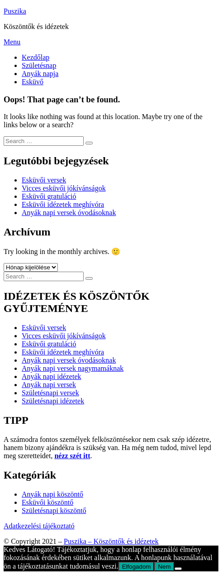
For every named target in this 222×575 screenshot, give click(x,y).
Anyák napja (40, 73)
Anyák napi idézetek (51, 376)
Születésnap (39, 65)
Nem (164, 566)
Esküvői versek (44, 180)
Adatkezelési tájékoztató (39, 526)
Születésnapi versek (50, 393)
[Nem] (178, 568)
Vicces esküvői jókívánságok (64, 188)
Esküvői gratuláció (49, 196)
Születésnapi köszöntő (54, 510)
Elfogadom (136, 566)
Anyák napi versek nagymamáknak (72, 368)
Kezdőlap (35, 57)
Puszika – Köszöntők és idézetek (111, 541)
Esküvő (32, 82)
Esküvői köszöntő (47, 502)
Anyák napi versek (49, 384)
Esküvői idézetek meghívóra (63, 204)
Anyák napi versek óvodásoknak (69, 212)
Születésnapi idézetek (53, 401)
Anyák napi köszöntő (52, 494)
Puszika (15, 11)
